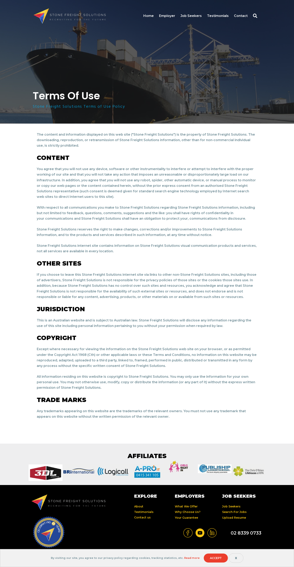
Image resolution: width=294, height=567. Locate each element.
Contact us (142, 517)
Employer (167, 16)
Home (148, 16)
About (138, 506)
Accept (216, 558)
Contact (241, 16)
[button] (256, 16)
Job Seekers (191, 16)
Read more (192, 557)
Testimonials (218, 16)
